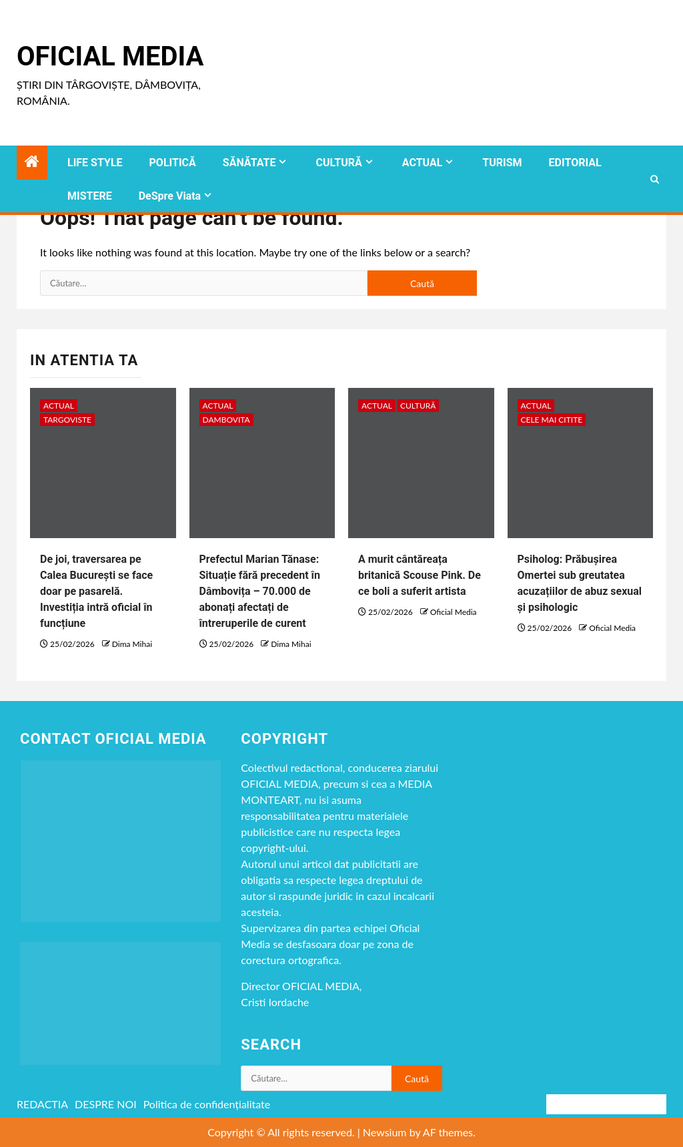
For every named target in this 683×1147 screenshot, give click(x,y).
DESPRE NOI (106, 1104)
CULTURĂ (338, 162)
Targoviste (67, 420)
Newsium (385, 1132)
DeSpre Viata (170, 196)
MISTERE (89, 196)
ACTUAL (422, 162)
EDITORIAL (575, 162)
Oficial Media (110, 56)
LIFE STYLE (95, 162)
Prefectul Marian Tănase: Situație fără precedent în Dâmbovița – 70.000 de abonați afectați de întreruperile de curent (259, 591)
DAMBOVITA (226, 420)
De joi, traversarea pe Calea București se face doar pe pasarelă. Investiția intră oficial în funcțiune (96, 591)
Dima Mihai (132, 644)
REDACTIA (42, 1104)
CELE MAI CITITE (552, 420)
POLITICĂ (172, 162)
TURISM (502, 162)
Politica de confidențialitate (207, 1104)
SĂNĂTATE (249, 162)
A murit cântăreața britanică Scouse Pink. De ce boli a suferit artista (419, 575)
